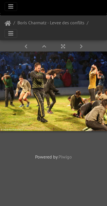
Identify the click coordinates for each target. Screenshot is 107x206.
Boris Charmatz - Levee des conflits (50, 22)
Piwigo (65, 157)
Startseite (8, 23)
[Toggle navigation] (11, 6)
